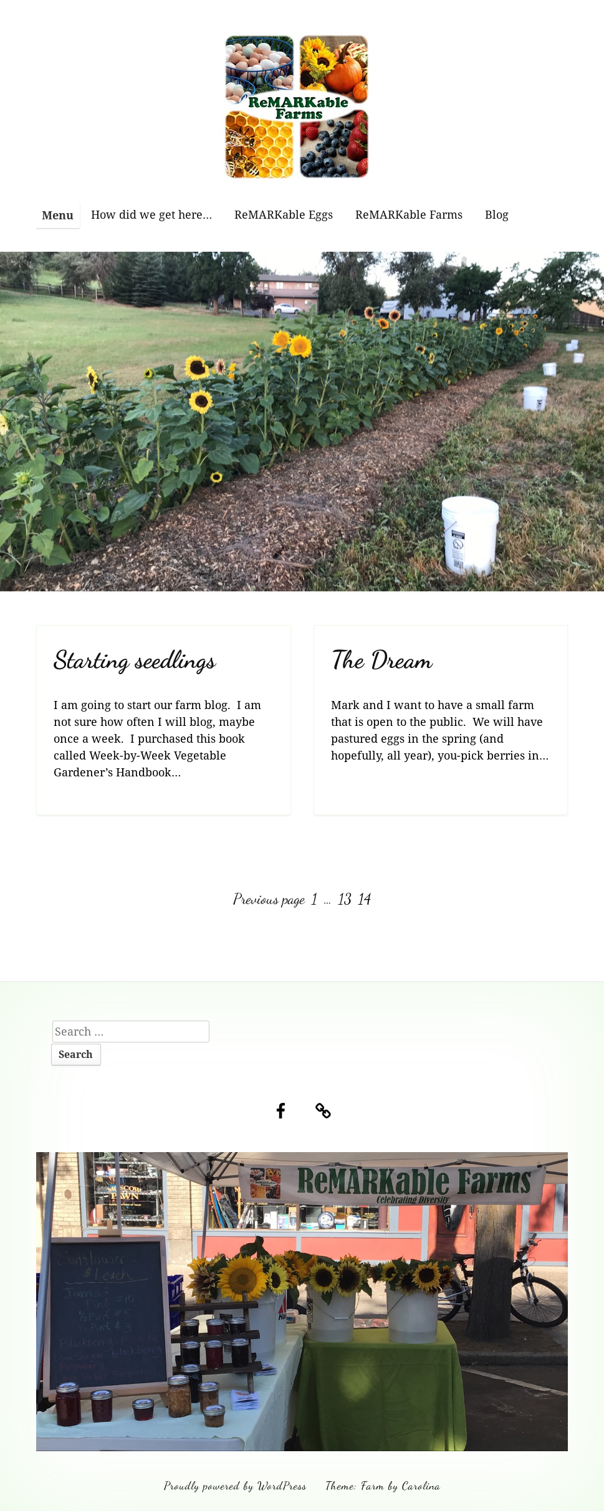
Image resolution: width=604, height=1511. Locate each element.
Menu (58, 214)
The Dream (381, 659)
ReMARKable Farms (409, 214)
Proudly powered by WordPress (235, 1485)
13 (346, 899)
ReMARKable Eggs (283, 214)
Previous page (269, 899)
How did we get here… (151, 214)
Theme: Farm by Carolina (383, 1485)
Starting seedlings (135, 659)
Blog (497, 214)
